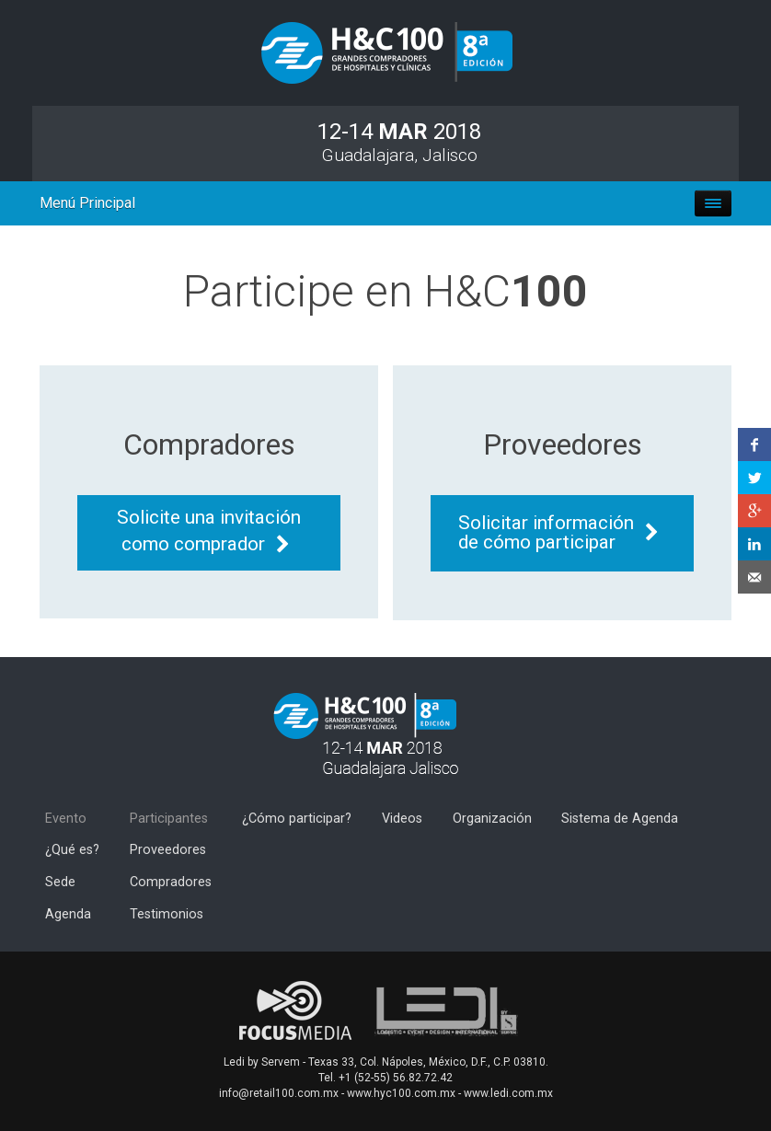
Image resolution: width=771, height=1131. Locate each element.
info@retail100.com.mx (279, 1093)
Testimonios (166, 914)
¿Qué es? (72, 850)
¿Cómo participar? (296, 818)
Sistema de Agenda (619, 818)
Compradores (171, 882)
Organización (492, 818)
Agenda (68, 914)
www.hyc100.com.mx (401, 1093)
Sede (60, 882)
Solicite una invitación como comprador (209, 530)
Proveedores (168, 850)
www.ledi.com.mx (508, 1093)
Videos (402, 818)
